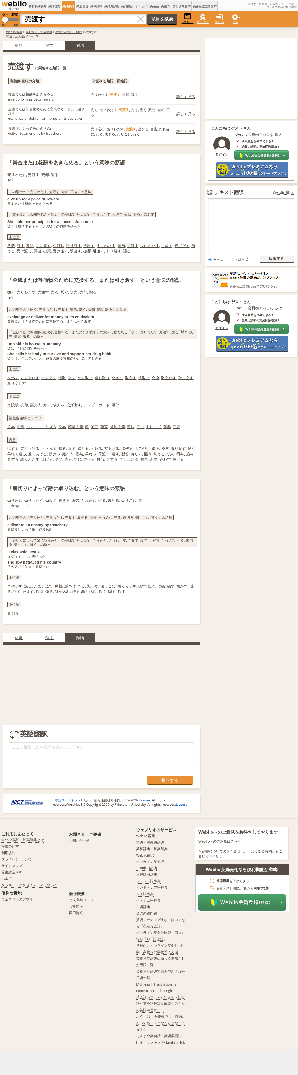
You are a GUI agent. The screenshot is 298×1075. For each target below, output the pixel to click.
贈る (62, 448)
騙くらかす (127, 586)
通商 (94, 426)
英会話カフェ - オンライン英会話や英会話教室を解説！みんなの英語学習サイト (160, 1003)
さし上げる (128, 459)
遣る (68, 459)
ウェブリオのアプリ (17, 899)
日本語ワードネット (66, 800)
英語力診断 (111, 6)
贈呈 (144, 459)
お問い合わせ (79, 840)
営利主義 (117, 426)
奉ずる (13, 459)
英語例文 (54, 6)
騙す (112, 591)
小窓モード (188, 18)
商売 (104, 426)
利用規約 (8, 852)
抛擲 (87, 250)
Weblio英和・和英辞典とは (22, 839)
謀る (28, 586)
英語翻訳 (127, 6)
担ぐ (151, 586)
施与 (190, 453)
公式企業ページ (81, 899)
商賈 (176, 426)
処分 (115, 404)
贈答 (125, 453)
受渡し (58, 245)
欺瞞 (161, 586)
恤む (77, 459)
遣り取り (102, 377)
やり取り (85, 377)
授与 (165, 448)
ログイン (219, 22)
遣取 (62, 377)
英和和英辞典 (37, 6)
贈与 (79, 453)
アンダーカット (96, 404)
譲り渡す (73, 245)
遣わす (165, 459)
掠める (79, 586)
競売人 (35, 404)
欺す (121, 591)
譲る (127, 250)
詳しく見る (185, 96)
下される (48, 448)
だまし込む (43, 586)
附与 (180, 453)
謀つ (68, 586)
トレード (153, 426)
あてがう (142, 448)
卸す (47, 404)
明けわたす (106, 245)
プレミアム (203, 22)
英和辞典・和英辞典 (39, 32)
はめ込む (62, 591)
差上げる (111, 448)
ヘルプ (6, 878)
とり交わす (29, 377)
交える (117, 377)
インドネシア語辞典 (152, 887)
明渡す (75, 250)
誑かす (92, 586)
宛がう (67, 453)
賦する (13, 448)
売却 (24, 404)
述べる (89, 459)
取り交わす (16, 383)
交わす (13, 377)
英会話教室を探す (205, 6)
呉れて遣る (16, 453)
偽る (49, 591)
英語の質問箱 (146, 913)
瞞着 (58, 586)
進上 (155, 448)
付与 (100, 459)
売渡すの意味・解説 (68, 32)
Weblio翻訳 (283, 192)
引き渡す (113, 250)
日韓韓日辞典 (146, 874)
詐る (76, 591)
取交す (130, 377)
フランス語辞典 (148, 881)
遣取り (144, 377)
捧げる (178, 459)
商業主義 (75, 426)
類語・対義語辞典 (150, 842)
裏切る (13, 613)
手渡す (104, 453)
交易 (62, 426)
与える (159, 453)
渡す (20, 245)
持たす (136, 453)
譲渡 (37, 250)
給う (191, 448)
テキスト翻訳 (228, 192)
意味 (19, 45)
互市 (20, 426)
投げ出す (73, 404)
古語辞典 (143, 906)
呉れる (90, 453)
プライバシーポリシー (18, 859)
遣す (115, 453)
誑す (16, 591)
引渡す (98, 250)
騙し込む (89, 591)
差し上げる (29, 448)
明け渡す (43, 245)
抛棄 (47, 250)
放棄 (11, 245)
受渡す (132, 245)
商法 (130, 426)
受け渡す (60, 250)
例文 (49, 45)
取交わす (168, 377)
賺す (142, 586)
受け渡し (24, 250)
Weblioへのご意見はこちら (219, 841)
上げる (47, 459)
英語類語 (68, 6)
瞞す (171, 586)
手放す (166, 245)
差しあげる (37, 453)
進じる (83, 448)
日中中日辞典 (146, 868)
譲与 (121, 245)
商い (140, 426)
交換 (155, 377)
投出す (89, 245)
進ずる (112, 459)
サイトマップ (11, 865)
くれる (96, 448)
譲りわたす (29, 459)
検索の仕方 (10, 846)
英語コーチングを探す (176, 6)
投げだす (182, 245)
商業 (167, 426)
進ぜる (127, 448)
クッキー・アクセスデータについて (29, 885)
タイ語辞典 (145, 893)
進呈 (153, 459)
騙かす (182, 586)
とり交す (48, 377)
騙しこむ (107, 586)
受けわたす (149, 245)
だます (28, 591)
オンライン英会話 (147, 6)
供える (58, 404)
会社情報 (76, 906)
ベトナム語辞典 (148, 900)
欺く (102, 591)
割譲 (30, 245)
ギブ (58, 459)
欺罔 (39, 591)
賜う (148, 453)
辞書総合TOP (11, 872)
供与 (171, 453)
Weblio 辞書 (14, 32)
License (144, 800)
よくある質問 (261, 851)
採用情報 (76, 912)
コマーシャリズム (41, 426)
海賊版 (13, 404)
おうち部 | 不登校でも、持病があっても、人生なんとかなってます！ (160, 1023)
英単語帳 (96, 6)
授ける (54, 453)
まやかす (14, 586)
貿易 (11, 426)
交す (72, 377)
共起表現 (82, 6)
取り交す (185, 377)
